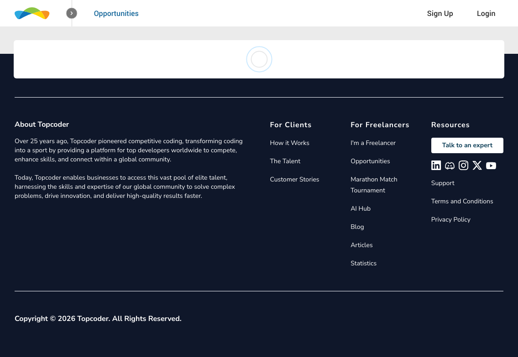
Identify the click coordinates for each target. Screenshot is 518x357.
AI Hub (361, 208)
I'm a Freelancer (373, 143)
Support (443, 183)
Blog (357, 226)
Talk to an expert (467, 145)
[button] (72, 13)
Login (486, 13)
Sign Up (440, 13)
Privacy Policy (451, 219)
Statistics (364, 263)
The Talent (285, 161)
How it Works (289, 143)
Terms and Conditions (462, 201)
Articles (361, 245)
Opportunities (116, 13)
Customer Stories (294, 179)
